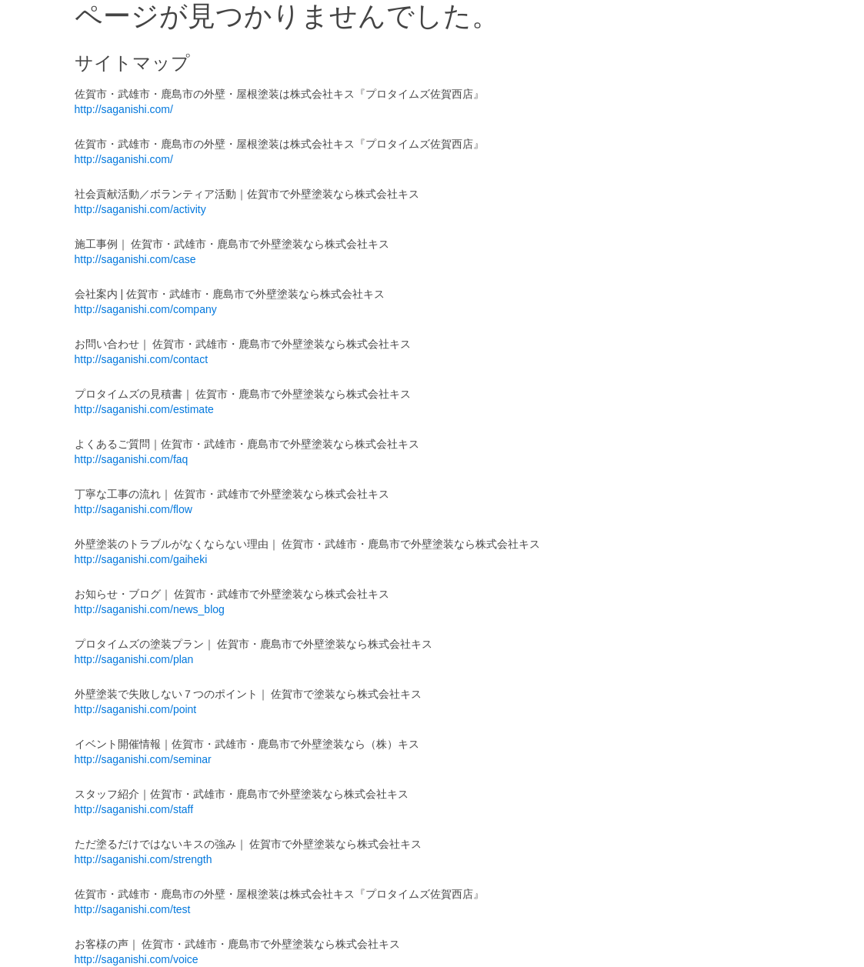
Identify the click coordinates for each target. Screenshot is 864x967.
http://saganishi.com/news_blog (150, 609)
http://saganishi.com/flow (133, 509)
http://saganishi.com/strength (143, 859)
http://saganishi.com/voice (136, 959)
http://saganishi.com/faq (131, 459)
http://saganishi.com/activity (140, 209)
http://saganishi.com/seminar (143, 759)
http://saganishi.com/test (133, 909)
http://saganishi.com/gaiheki (141, 559)
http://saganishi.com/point (136, 709)
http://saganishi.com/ (124, 109)
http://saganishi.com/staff (134, 809)
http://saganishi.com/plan (134, 659)
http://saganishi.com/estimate (144, 409)
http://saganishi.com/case (135, 259)
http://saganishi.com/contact (141, 359)
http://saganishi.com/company (146, 309)
